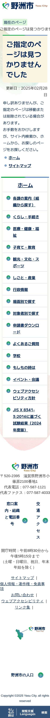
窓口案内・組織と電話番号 (12, 514)
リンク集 (22, 607)
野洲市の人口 (22, 675)
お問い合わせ (22, 595)
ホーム (14, 157)
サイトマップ (20, 165)
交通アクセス (38, 520)
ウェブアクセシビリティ (22, 601)
